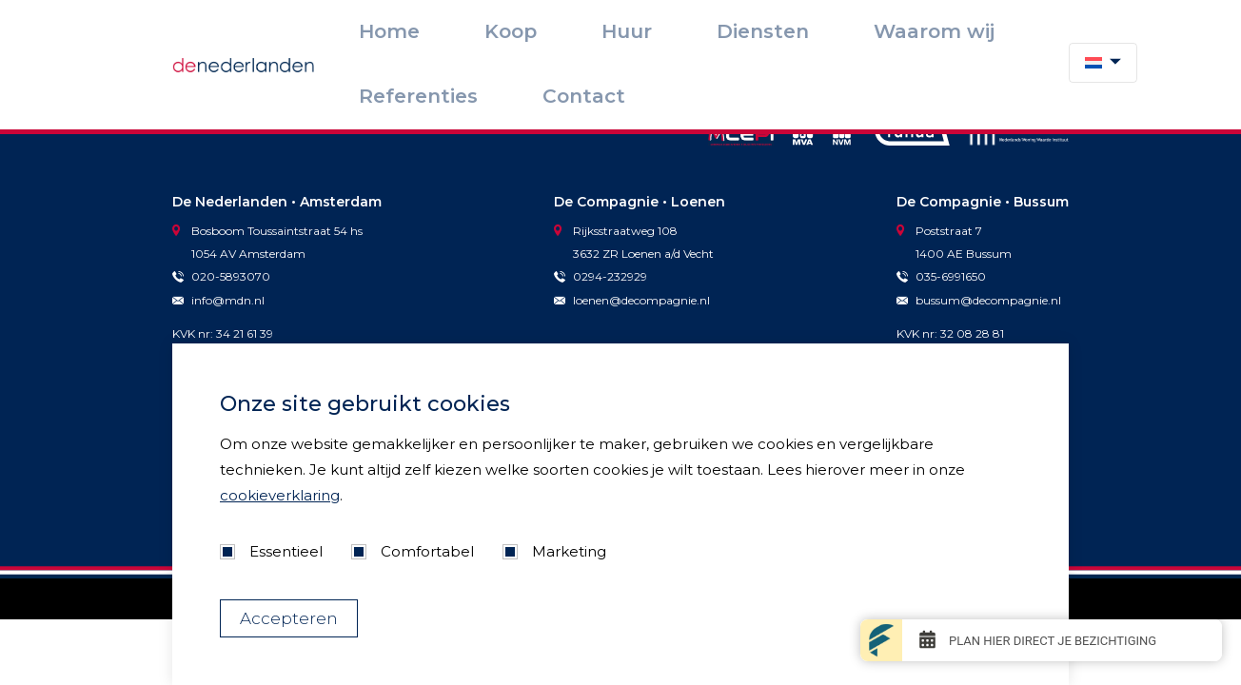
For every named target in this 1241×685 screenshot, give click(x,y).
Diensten (740, 30)
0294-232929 (600, 276)
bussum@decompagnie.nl (978, 300)
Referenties (933, 30)
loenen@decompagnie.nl (632, 300)
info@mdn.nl (218, 300)
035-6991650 (941, 276)
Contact (1023, 30)
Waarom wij (832, 30)
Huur (669, 30)
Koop (611, 30)
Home (550, 30)
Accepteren (289, 618)
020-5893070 (221, 276)
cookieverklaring (280, 495)
